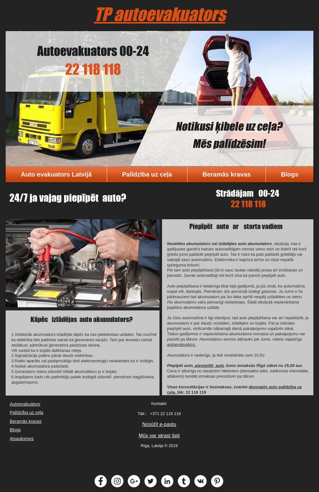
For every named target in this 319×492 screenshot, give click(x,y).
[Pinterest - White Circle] (217, 481)
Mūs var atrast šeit (159, 435)
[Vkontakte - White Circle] (200, 481)
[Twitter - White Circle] (150, 481)
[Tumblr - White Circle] (184, 481)
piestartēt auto (209, 365)
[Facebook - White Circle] (101, 481)
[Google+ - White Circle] (134, 481)
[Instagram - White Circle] (117, 481)
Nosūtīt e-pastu (159, 424)
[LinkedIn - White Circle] (167, 481)
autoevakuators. (181, 344)
